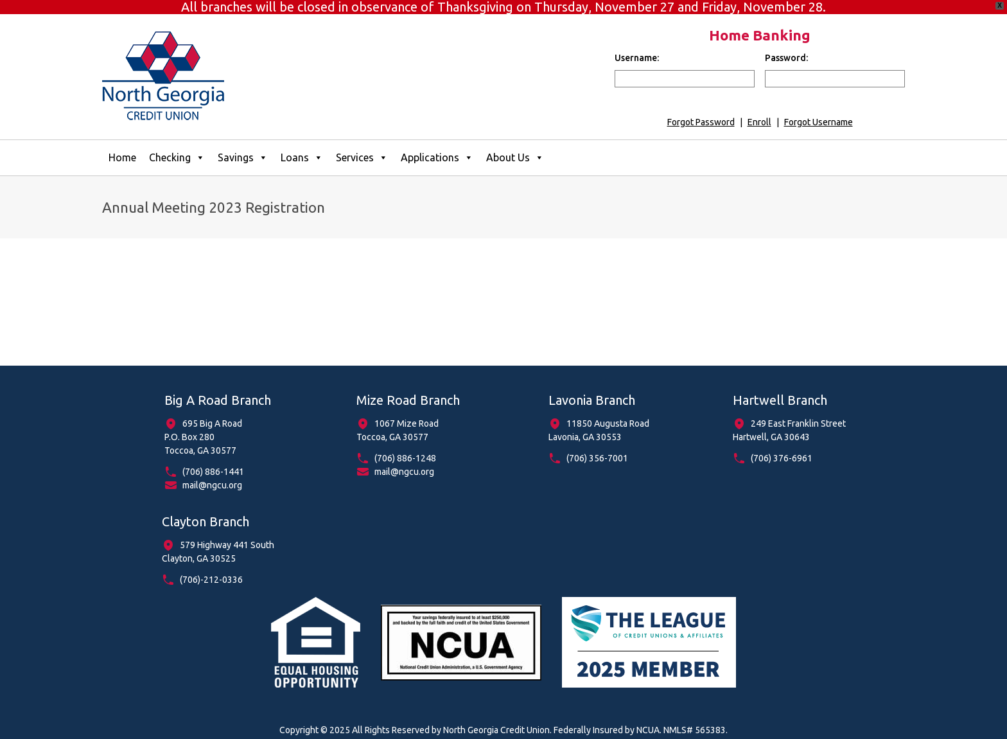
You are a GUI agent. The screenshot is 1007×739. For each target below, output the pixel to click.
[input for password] (835, 68)
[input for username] (685, 68)
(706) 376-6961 (781, 448)
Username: (637, 47)
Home (122, 147)
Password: (786, 47)
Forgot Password (701, 112)
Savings (243, 147)
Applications (437, 147)
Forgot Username (818, 112)
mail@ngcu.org (212, 475)
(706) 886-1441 (213, 462)
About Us (515, 147)
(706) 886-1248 (405, 448)
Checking (177, 147)
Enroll (759, 112)
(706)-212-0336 (211, 570)
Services (362, 147)
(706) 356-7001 (597, 448)
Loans (302, 147)
